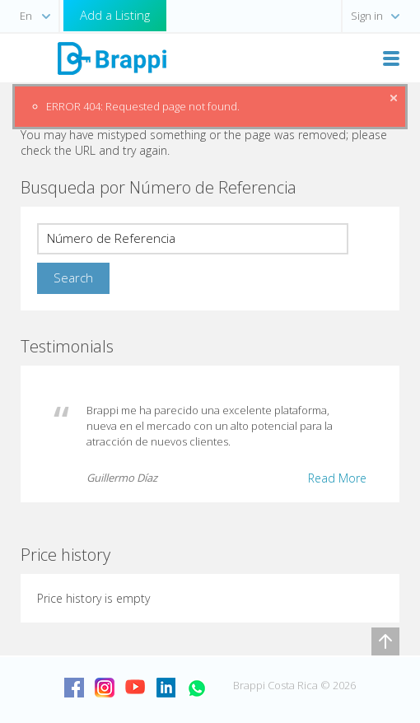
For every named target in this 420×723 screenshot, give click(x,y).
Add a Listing (115, 15)
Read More (337, 478)
